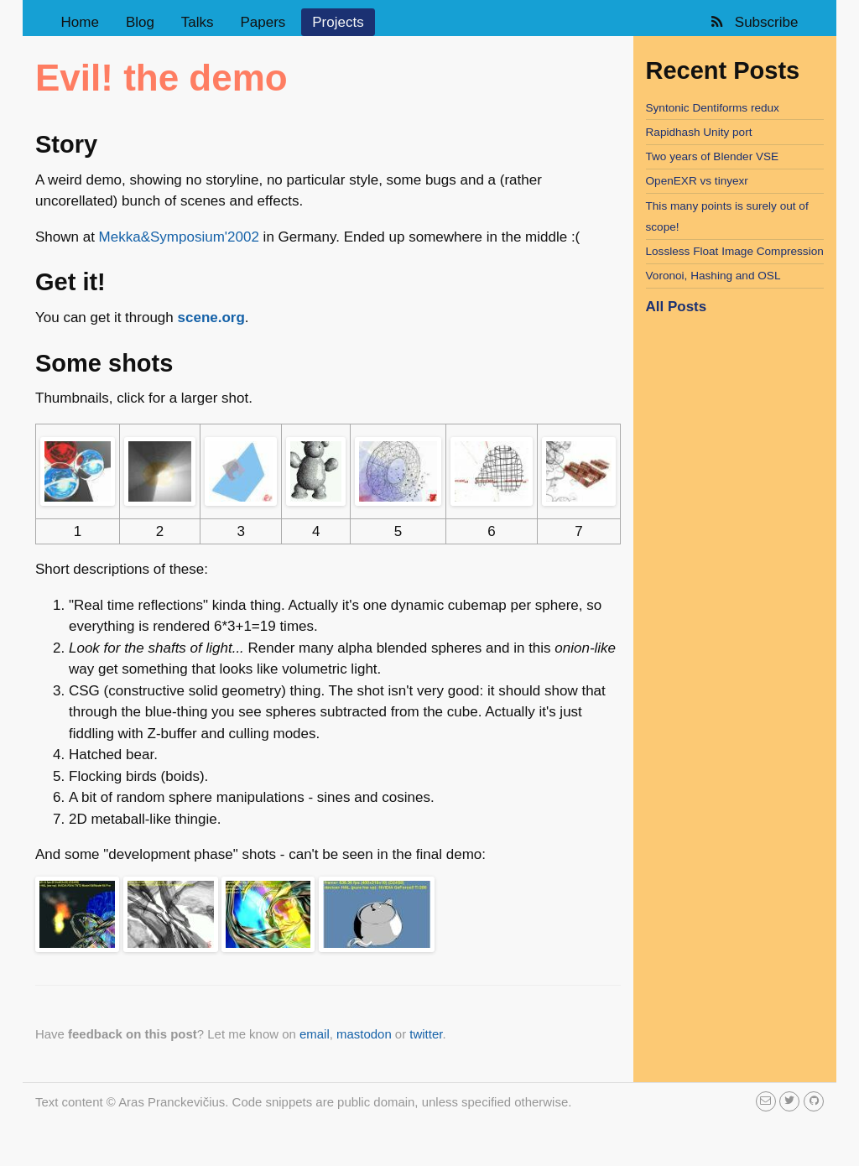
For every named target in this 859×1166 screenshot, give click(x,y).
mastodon (364, 1034)
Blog (140, 22)
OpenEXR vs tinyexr (697, 180)
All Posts (676, 307)
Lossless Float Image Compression (735, 251)
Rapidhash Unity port (699, 132)
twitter (425, 1034)
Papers (262, 22)
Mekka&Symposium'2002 (179, 237)
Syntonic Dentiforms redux (712, 108)
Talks (197, 22)
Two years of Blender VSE (712, 156)
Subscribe (753, 22)
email (314, 1034)
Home (80, 22)
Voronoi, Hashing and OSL (713, 275)
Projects (337, 22)
